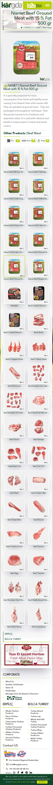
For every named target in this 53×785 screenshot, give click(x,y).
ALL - (13, 141)
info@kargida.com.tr (17, 765)
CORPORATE (11, 674)
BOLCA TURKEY (13, 639)
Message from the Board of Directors (22, 694)
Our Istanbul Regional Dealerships (22, 760)
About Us (10, 681)
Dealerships (11, 691)
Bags (42, 141)
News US (9, 688)
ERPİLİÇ (9, 634)
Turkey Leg (35, 716)
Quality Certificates (14, 685)
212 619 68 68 (17, 769)
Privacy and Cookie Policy (21, 782)
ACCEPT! (42, 782)
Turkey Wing (36, 730)
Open (28, 141)
